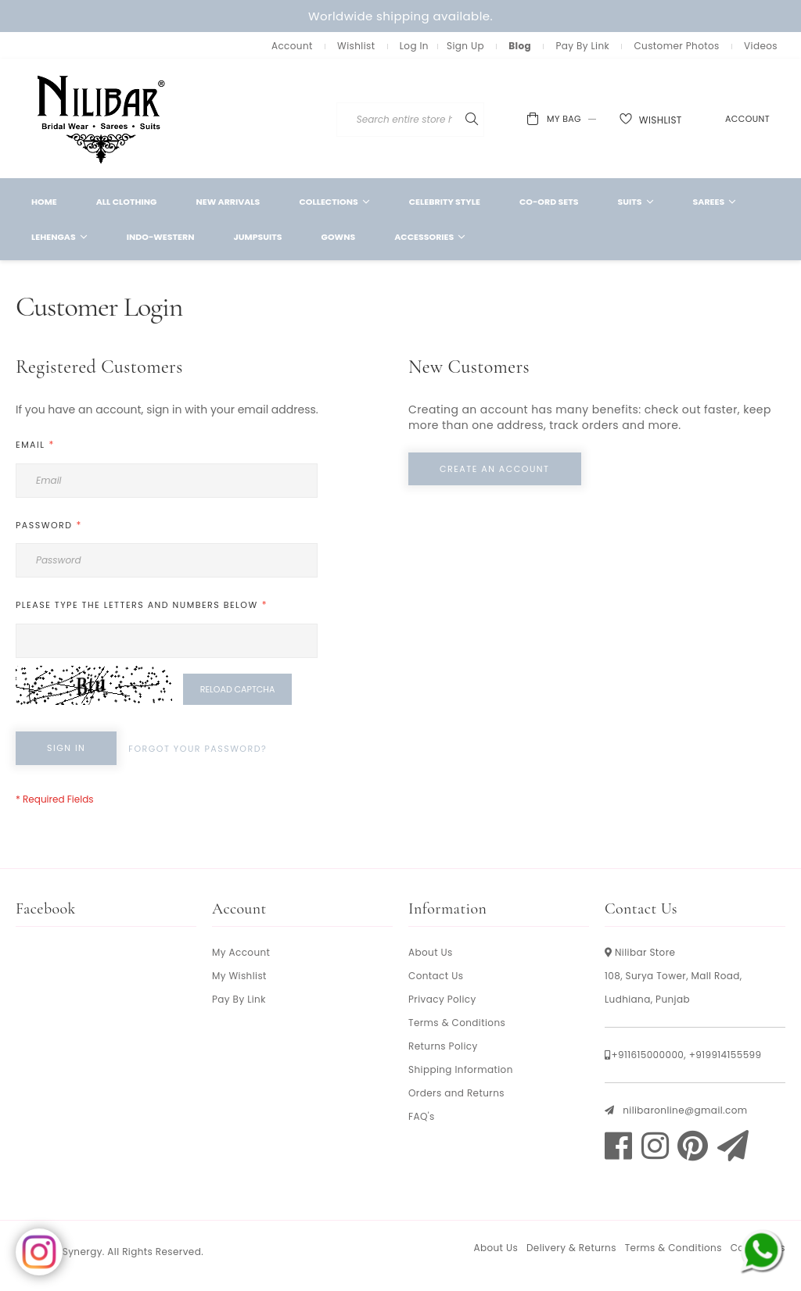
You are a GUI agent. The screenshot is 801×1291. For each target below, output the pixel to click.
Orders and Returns (456, 1093)
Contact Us (435, 975)
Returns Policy (443, 1046)
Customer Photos (676, 45)
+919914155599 (725, 1054)
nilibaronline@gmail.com (685, 1110)
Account (292, 45)
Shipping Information (460, 1069)
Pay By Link (582, 45)
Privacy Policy (442, 999)
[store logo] (101, 118)
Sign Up (465, 45)
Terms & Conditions (456, 1022)
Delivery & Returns (571, 1247)
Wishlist (356, 45)
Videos (761, 45)
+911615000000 (647, 1054)
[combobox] (460, 119)
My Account (241, 952)
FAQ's (421, 1116)
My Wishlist (239, 975)
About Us (430, 952)
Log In (414, 45)
